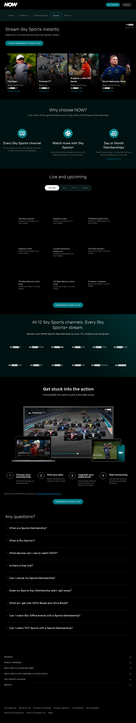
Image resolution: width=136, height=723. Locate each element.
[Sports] (56, 15)
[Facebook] (112, 706)
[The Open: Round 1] (33, 205)
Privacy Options (61, 708)
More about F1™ (44, 91)
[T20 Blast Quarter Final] (103, 205)
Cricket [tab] (85, 188)
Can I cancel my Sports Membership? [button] (30, 578)
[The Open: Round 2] (103, 235)
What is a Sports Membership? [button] (26, 528)
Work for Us (25, 708)
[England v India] (68, 205)
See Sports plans (114, 159)
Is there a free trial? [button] (19, 565)
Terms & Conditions (14, 712)
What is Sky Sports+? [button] (20, 540)
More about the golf (13, 91)
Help (50, 712)
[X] (119, 706)
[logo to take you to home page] (11, 5)
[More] (68, 15)
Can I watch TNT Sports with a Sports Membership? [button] (39, 628)
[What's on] (24, 15)
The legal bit (10, 708)
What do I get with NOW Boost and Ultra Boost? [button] (37, 603)
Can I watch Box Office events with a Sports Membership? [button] (43, 615)
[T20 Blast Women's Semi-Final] (33, 268)
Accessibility (92, 708)
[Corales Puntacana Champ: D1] (68, 235)
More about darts (107, 91)
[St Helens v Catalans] (103, 268)
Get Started (113, 5)
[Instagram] (126, 706)
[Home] (11, 15)
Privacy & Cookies (42, 708)
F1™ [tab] (74, 188)
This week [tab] (52, 188)
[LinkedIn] (119, 714)
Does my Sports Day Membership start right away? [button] (39, 590)
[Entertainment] (41, 15)
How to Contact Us (35, 712)
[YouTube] (112, 714)
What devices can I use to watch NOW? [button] (32, 553)
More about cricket (76, 91)
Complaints (78, 708)
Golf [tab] (64, 188)
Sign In (127, 5)
